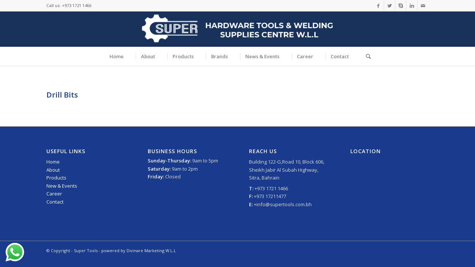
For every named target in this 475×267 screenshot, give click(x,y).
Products (56, 177)
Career (54, 193)
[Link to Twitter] (389, 5)
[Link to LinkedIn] (411, 5)
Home (53, 161)
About (53, 170)
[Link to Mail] (423, 5)
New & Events (61, 185)
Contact (54, 201)
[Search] (366, 56)
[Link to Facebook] (378, 5)
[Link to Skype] (400, 5)
